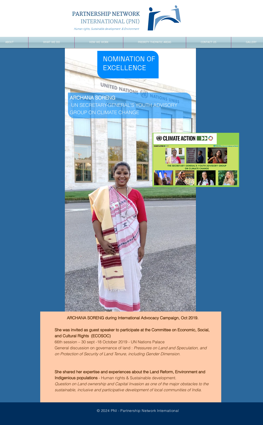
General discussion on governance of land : (94, 347)
